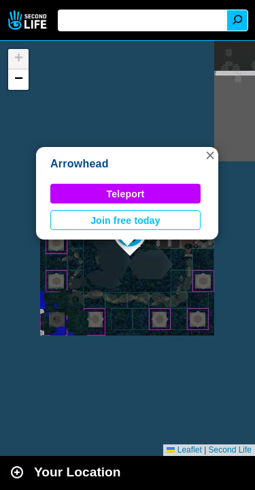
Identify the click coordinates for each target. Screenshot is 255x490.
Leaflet (184, 450)
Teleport (126, 194)
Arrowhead (79, 163)
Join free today (125, 220)
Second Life (29, 20)
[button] (210, 155)
